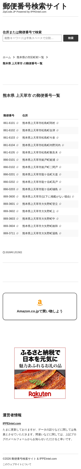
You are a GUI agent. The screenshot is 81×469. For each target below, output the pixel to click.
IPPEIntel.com (12, 423)
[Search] (32, 38)
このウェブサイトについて (17, 464)
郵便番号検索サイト (35, 6)
